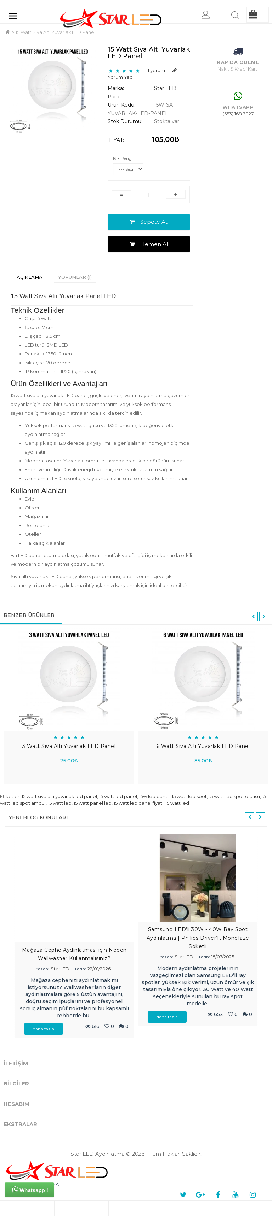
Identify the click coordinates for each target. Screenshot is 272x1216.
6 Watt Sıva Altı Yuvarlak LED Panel (203, 746)
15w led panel (154, 796)
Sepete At (149, 221)
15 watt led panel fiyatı (138, 803)
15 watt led (60, 803)
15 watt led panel (118, 796)
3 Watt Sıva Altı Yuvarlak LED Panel (69, 746)
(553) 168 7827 (238, 113)
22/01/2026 (99, 968)
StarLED (60, 968)
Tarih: (80, 968)
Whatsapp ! (30, 1189)
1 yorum (156, 70)
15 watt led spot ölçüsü (234, 796)
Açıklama (29, 277)
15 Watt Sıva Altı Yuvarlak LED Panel (55, 32)
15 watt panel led (93, 803)
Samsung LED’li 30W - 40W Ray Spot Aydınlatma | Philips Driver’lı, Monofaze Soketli (198, 938)
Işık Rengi (123, 158)
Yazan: (42, 968)
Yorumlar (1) (75, 277)
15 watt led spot (189, 796)
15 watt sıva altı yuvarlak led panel (59, 796)
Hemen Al (149, 244)
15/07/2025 (222, 956)
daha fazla (43, 1028)
